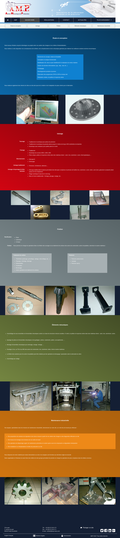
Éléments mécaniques (80, 26)
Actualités (82, 20)
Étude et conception (16, 26)
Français (11, 535)
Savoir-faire (29, 20)
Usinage (37, 26)
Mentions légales (39, 535)
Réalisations (49, 20)
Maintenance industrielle (103, 26)
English (6, 535)
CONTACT (66, 20)
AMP (15, 20)
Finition (58, 26)
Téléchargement (103, 20)
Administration (66, 535)
